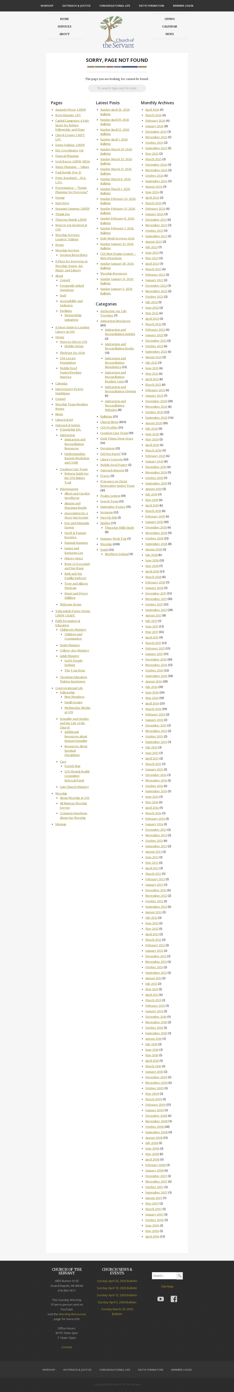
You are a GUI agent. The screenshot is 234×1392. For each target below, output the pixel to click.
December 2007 (156, 1176)
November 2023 (156, 225)
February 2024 (155, 208)
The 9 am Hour (74, 670)
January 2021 (154, 395)
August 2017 (153, 615)
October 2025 (154, 142)
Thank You (62, 214)
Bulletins (106, 416)
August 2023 (153, 241)
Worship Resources (113, 273)
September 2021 (156, 351)
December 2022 (156, 285)
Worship (47, 5)
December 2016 (156, 659)
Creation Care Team (74, 469)
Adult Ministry (69, 656)
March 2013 (153, 873)
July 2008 (151, 1143)
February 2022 (155, 329)
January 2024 (154, 214)
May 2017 (151, 632)
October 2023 (154, 230)
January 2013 (154, 884)
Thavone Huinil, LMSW (71, 219)
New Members (74, 697)
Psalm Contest (110, 496)
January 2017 (154, 654)
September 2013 (156, 846)
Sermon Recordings (74, 255)
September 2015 (156, 742)
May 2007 (152, 1203)
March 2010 (153, 1066)
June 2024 (152, 192)
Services (65, 26)
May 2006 (152, 1231)
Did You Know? (110, 454)
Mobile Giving (74, 346)
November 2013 (156, 835)
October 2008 (154, 1126)
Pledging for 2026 (72, 353)
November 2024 (156, 170)
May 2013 (151, 862)
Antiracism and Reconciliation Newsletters (115, 363)
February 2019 (155, 516)
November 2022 (156, 291)
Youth (104, 549)
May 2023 (152, 258)
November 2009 (156, 1082)
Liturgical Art (64, 419)
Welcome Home (70, 604)
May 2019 (151, 500)
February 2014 (155, 818)
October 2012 (154, 901)
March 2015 (153, 764)
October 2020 (154, 412)
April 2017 (152, 637)
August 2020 (153, 423)
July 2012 (151, 917)
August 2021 (153, 357)
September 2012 (156, 906)
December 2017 (155, 593)
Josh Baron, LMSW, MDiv (72, 161)
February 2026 (155, 120)
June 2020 (152, 434)
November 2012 (156, 895)
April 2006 (152, 1236)
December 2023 (156, 219)
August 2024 (153, 186)
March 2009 (153, 1099)
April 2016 (152, 703)
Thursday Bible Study (119, 527)
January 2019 (154, 522)
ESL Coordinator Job (69, 150)
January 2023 (154, 280)
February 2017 (155, 648)
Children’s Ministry (73, 629)
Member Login (183, 5)
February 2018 (155, 582)
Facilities (66, 311)
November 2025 (156, 137)
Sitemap (60, 824)
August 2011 (153, 978)
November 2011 (156, 961)
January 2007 (154, 1214)
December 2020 (156, 401)
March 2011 (153, 1000)
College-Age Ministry (74, 650)
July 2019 (151, 494)
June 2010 (152, 1049)
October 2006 (154, 1220)
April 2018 (152, 571)
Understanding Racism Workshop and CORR (76, 458)
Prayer (105, 476)
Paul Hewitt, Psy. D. (68, 172)
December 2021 (156, 340)
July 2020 (151, 428)
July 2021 (151, 362)
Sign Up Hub (108, 517)
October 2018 (154, 538)
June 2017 (151, 626)
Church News (109, 422)
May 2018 (152, 566)
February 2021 (155, 390)
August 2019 (153, 489)
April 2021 (152, 379)
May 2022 (152, 313)
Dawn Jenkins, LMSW (70, 145)
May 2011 (151, 989)
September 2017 (156, 610)
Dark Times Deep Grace (116, 438)
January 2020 (154, 461)
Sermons (106, 512)
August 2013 (153, 851)
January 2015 (154, 769)
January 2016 (154, 720)
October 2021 (154, 346)
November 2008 (156, 1121)
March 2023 (153, 269)
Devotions (107, 448)
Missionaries (69, 489)
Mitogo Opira (73, 558)
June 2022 (152, 307)
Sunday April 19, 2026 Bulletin (117, 1288)
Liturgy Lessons (111, 459)
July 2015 (151, 747)
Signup (60, 197)
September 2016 (156, 676)
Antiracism (67, 435)
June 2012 (152, 923)
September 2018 (156, 544)
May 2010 (151, 1055)
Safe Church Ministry (74, 787)
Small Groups (73, 702)
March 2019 (153, 511)
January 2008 (154, 1170)
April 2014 (152, 807)
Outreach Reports (112, 470)
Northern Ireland (117, 554)
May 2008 (152, 1154)
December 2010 (156, 1016)
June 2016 (152, 692)
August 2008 (153, 1137)
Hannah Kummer (76, 543)
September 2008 (156, 1132)
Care (63, 761)
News (169, 34)
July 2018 (151, 555)
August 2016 (153, 681)
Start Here (62, 203)
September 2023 (156, 236)
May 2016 (152, 698)
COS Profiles (109, 427)
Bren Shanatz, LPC (68, 115)
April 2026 (152, 109)
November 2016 (156, 665)
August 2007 (153, 1198)
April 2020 (152, 445)
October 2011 (154, 967)
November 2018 (156, 533)
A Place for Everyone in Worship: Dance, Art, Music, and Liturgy (71, 266)
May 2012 (151, 928)
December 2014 (156, 775)
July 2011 (151, 983)
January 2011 (154, 1011)
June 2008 (152, 1148)
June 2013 (152, 857)
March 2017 (153, 643)
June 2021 (152, 368)
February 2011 (155, 1005)
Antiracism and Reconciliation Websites (115, 405)
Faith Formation (151, 5)
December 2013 (156, 829)
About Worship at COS (74, 798)
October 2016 (154, 670)
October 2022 (154, 296)
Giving (170, 19)
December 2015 (156, 725)
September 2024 (156, 181)
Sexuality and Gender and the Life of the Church (74, 723)
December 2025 (156, 131)
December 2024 (156, 164)
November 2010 (156, 1022)
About (64, 34)
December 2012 (156, 890)
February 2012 (155, 945)
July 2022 (151, 302)
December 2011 (155, 956)
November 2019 (156, 472)
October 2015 (154, 736)
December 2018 (156, 527)
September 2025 (156, 148)
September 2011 (156, 972)
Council (65, 280)
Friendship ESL (70, 429)
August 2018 (153, 549)
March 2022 (153, 324)
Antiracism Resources (115, 321)
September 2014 (156, 791)
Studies (105, 523)
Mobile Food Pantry (114, 465)
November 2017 (156, 599)
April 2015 (152, 758)
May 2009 (152, 1093)
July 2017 (151, 621)
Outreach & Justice (76, 5)
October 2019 (154, 478)
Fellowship (67, 692)
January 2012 (154, 950)
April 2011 (152, 994)
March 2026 (153, 115)
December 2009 (156, 1077)
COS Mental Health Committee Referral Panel (77, 776)
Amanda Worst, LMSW (70, 109)
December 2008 (156, 1115)
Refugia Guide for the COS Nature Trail (76, 478)
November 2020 (156, 406)
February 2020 (155, 456)
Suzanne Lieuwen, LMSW (72, 208)
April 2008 (152, 1159)
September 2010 (156, 1033)
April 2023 (152, 263)
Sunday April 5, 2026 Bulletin (117, 1302)
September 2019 (156, 483)
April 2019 (152, 505)
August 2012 (153, 912)
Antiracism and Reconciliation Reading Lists (115, 377)
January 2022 (154, 335)
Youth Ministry (70, 645)
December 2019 (156, 467)
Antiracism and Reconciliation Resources (74, 444)
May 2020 (152, 439)
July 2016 (151, 687)
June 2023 (152, 252)
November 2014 (156, 780)
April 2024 (152, 197)
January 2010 (154, 1071)
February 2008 (155, 1165)
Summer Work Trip (113, 538)
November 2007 (156, 1181)
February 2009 (155, 1104)
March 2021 (153, 384)
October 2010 (154, 1027)
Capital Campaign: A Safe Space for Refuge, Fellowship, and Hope (72, 125)
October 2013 (154, 840)
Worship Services (67, 250)
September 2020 (156, 417)
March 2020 (153, 450)
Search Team (109, 501)
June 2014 (152, 796)
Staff (63, 295)
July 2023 (151, 247)
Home (64, 19)
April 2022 (152, 318)
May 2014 (151, 802)
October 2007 (154, 1187)
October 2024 (154, 175)
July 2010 (151, 1044)
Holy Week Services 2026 (117, 238)
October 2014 (154, 786)
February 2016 (155, 714)
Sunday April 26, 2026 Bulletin (117, 1281)
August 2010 (153, 1038)
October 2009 (154, 1088)
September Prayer (112, 507)
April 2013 (152, 868)
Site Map (167, 1286)
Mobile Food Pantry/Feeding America (71, 372)
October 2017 (154, 604)
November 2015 (156, 731)
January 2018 (154, 588)
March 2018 (153, 577)
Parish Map (72, 766)
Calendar (169, 26)
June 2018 (152, 560)
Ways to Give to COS (73, 342)
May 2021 (151, 373)
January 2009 (154, 1110)
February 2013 (155, 879)
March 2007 (153, 1209)
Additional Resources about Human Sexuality (75, 736)
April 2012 (152, 934)
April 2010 (152, 1060)
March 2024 (153, 203)
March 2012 (153, 939)
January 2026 (154, 126)
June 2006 (152, 1225)
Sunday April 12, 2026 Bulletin (117, 1295)
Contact (60, 399)
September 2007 (156, 1192)
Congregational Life (114, 5)
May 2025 (152, 153)
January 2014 (154, 824)
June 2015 (152, 753)
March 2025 (153, 159)
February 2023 (155, 274)
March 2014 (153, 813)
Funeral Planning (67, 156)
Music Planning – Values (72, 167)
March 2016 (153, 709)
